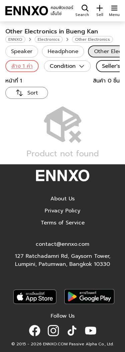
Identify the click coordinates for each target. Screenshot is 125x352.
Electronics (49, 39)
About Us (62, 199)
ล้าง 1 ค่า (22, 66)
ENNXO (15, 39)
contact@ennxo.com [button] (62, 244)
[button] (34, 330)
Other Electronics (92, 39)
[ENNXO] (26, 10)
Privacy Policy (62, 211)
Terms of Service (63, 223)
